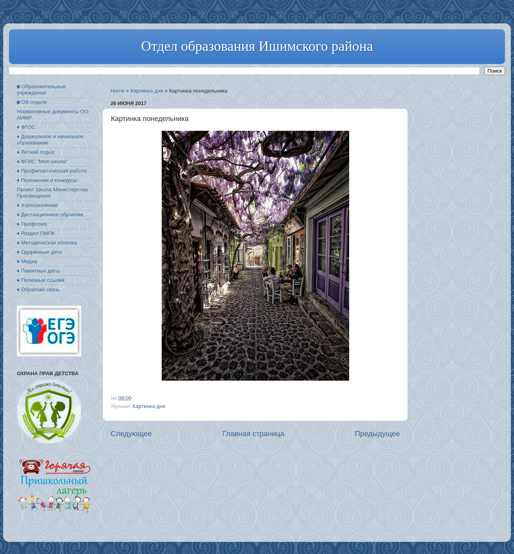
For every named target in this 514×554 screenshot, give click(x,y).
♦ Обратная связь (38, 289)
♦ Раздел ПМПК (36, 233)
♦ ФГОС (26, 127)
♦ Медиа (27, 261)
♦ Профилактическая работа (52, 171)
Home (118, 91)
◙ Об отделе (32, 102)
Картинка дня (146, 91)
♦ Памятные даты (38, 271)
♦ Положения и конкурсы (47, 180)
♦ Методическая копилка (47, 243)
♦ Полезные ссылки (40, 280)
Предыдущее (377, 433)
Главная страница (253, 433)
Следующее (131, 433)
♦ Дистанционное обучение (50, 214)
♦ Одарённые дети (39, 252)
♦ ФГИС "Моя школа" (42, 161)
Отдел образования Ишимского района (257, 46)
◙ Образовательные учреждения (41, 90)
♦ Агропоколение (37, 205)
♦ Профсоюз (32, 224)
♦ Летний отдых (35, 152)
